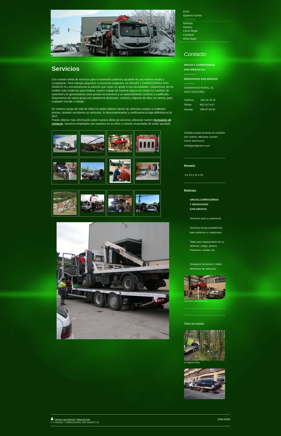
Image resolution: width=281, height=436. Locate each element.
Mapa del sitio (83, 419)
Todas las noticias (194, 323)
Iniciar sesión (224, 419)
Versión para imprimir (63, 419)
